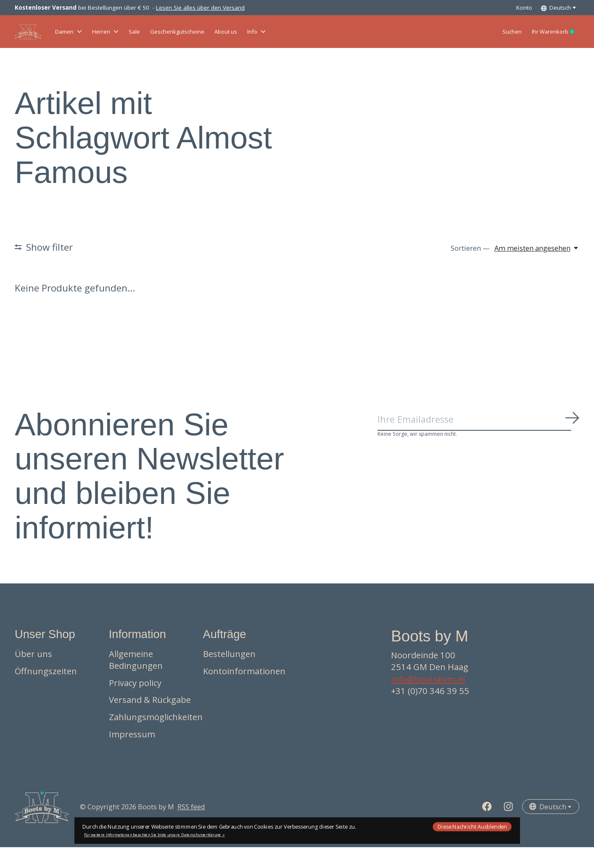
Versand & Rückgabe (150, 701)
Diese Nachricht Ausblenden (472, 826)
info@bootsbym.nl (428, 680)
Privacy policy (135, 683)
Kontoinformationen (244, 672)
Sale (153, 32)
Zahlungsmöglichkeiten (156, 717)
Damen (73, 32)
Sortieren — (470, 249)
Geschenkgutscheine (206, 32)
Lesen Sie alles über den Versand (200, 7)
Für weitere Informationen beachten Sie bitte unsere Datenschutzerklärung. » (154, 834)
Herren (118, 32)
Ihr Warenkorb (548, 32)
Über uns (33, 655)
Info (306, 32)
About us (268, 32)
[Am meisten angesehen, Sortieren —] (536, 249)
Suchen (492, 32)
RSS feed (191, 807)
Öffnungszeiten (46, 672)
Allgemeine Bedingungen (136, 661)
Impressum (132, 735)
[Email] (478, 421)
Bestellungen (229, 655)
